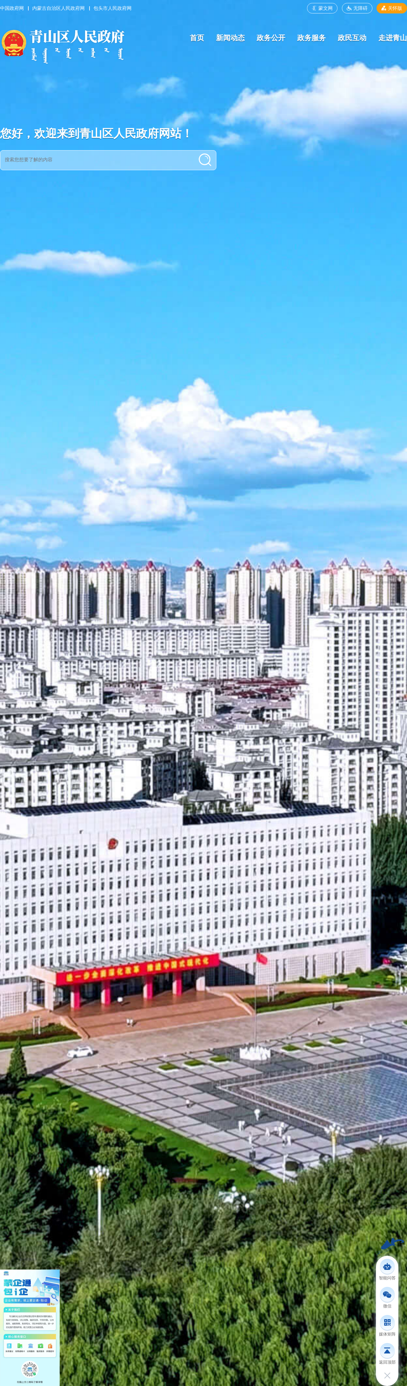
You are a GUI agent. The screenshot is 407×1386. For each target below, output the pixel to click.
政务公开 (271, 38)
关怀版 (391, 8)
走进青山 (392, 38)
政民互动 (352, 38)
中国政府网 (12, 8)
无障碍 (357, 8)
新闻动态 (230, 38)
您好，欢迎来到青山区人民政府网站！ (96, 133)
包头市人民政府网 (112, 8)
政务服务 (311, 38)
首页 (197, 38)
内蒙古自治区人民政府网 (58, 8)
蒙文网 (322, 8)
